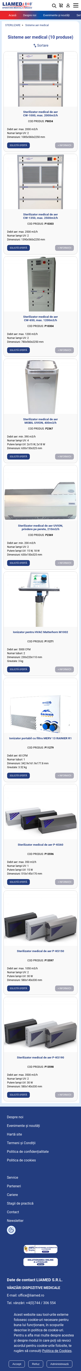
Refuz (36, 1364)
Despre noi (30, 15)
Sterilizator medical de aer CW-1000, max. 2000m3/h (40, 113)
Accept (16, 1364)
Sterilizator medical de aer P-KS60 (40, 844)
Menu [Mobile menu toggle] (75, 5)
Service (12, 1177)
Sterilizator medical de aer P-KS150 (40, 951)
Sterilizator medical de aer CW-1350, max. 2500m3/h (40, 216)
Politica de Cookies (56, 1351)
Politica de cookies (21, 1160)
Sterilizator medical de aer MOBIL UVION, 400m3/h (40, 420)
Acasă (12, 15)
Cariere (12, 1195)
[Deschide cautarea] (54, 5)
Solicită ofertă (18, 145)
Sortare (40, 45)
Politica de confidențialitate (28, 1152)
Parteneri (14, 1186)
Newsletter (15, 1221)
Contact (13, 1212)
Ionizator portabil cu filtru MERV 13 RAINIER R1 (40, 738)
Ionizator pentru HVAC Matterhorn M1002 (40, 632)
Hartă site (14, 1134)
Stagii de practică (20, 1203)
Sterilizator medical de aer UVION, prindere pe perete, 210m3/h (40, 527)
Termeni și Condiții (21, 1143)
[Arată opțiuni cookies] (11, 1230)
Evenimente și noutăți (56, 15)
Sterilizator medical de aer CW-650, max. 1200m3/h (40, 318)
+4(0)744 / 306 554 (41, 1303)
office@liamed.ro (31, 1295)
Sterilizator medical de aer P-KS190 (40, 1057)
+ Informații (64, 145)
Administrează (59, 1364)
